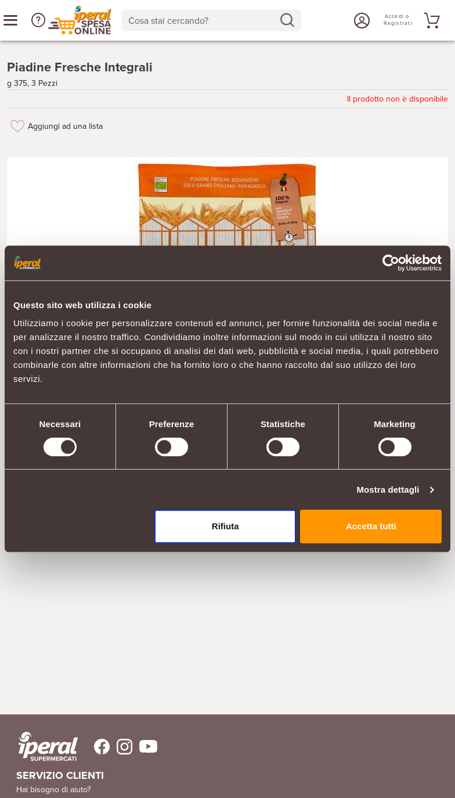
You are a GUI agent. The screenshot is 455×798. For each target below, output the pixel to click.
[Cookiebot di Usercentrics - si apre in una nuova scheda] (391, 263)
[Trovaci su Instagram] (121, 743)
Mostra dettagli (387, 489)
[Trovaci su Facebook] (95, 743)
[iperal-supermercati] (48, 742)
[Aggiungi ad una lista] (17, 122)
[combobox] (211, 20)
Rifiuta (225, 526)
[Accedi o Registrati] (360, 20)
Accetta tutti (371, 526)
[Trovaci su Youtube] (144, 743)
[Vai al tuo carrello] (430, 20)
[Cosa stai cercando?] (202, 20)
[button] (38, 20)
